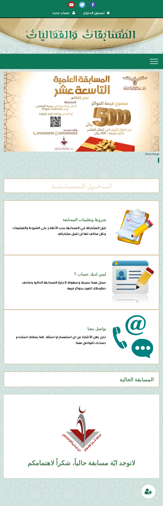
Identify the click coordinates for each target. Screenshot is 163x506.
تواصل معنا (96, 328)
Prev (148, 154)
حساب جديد (63, 13)
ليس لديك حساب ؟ (90, 274)
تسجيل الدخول (96, 13)
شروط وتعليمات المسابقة (84, 219)
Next (155, 154)
